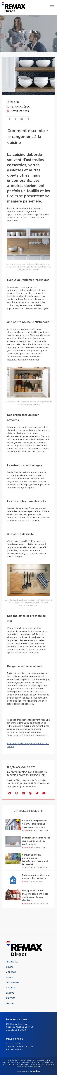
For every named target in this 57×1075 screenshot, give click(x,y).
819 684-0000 (18, 1030)
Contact (11, 998)
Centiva (35, 1071)
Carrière (10, 988)
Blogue (10, 993)
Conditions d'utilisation (42, 1065)
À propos (11, 972)
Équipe (9, 967)
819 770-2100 (17, 1050)
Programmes (12, 983)
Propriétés (12, 962)
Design (13, 102)
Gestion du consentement (29, 1067)
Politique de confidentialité (16, 1065)
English (10, 1003)
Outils (9, 977)
